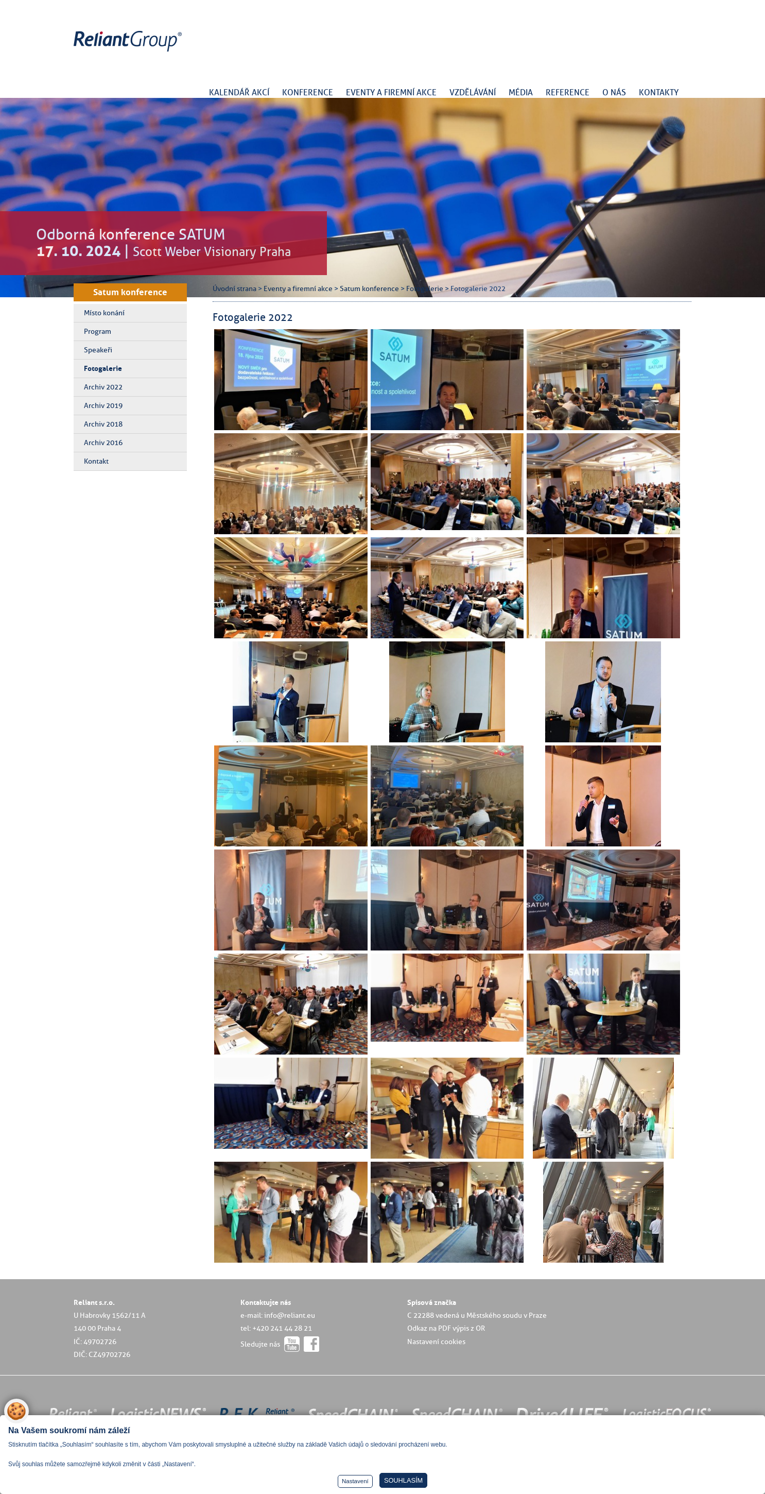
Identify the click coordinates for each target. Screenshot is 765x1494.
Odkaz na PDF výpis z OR (446, 1328)
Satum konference (130, 292)
